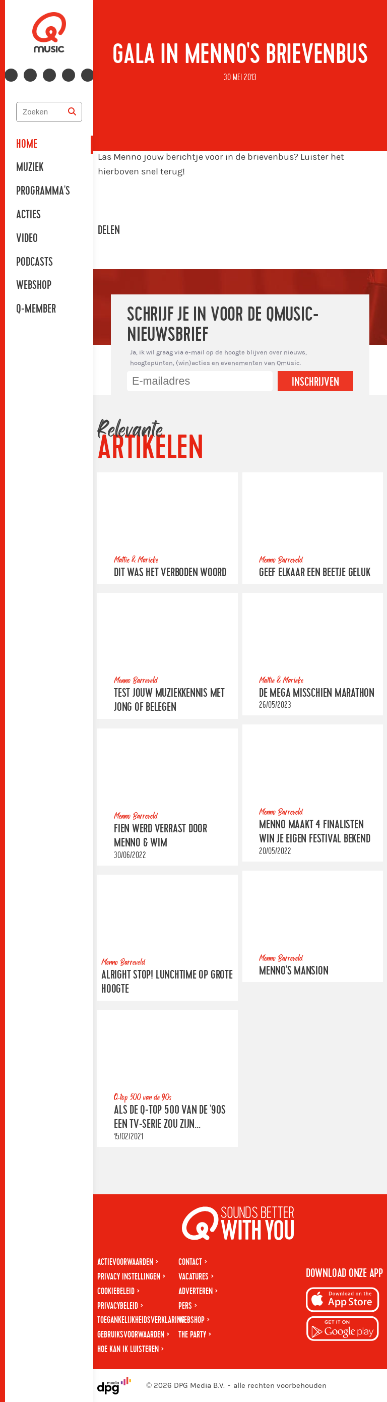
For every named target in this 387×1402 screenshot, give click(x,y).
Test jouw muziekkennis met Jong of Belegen (169, 700)
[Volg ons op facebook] (11, 75)
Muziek (29, 167)
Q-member (36, 309)
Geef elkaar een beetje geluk (314, 572)
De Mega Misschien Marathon (316, 693)
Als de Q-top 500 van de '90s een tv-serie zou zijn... (170, 1117)
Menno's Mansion (294, 971)
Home (26, 144)
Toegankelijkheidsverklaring (140, 1320)
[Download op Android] (342, 1330)
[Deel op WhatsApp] (168, 231)
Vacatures (193, 1277)
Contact (190, 1262)
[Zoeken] (72, 112)
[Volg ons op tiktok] (87, 75)
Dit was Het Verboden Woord (170, 572)
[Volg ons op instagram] (30, 75)
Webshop (33, 285)
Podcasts (34, 262)
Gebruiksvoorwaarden (130, 1334)
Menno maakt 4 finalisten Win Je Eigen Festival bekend (314, 832)
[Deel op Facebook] (140, 231)
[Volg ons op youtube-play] (49, 75)
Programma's (43, 191)
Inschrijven (315, 382)
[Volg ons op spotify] (68, 75)
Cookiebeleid (116, 1291)
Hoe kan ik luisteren (128, 1349)
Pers (185, 1306)
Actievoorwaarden (125, 1262)
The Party (192, 1334)
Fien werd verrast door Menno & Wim (160, 835)
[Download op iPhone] (342, 1301)
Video (27, 238)
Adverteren (195, 1291)
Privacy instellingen (128, 1277)
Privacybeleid (117, 1306)
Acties (28, 214)
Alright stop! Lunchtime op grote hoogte (167, 982)
